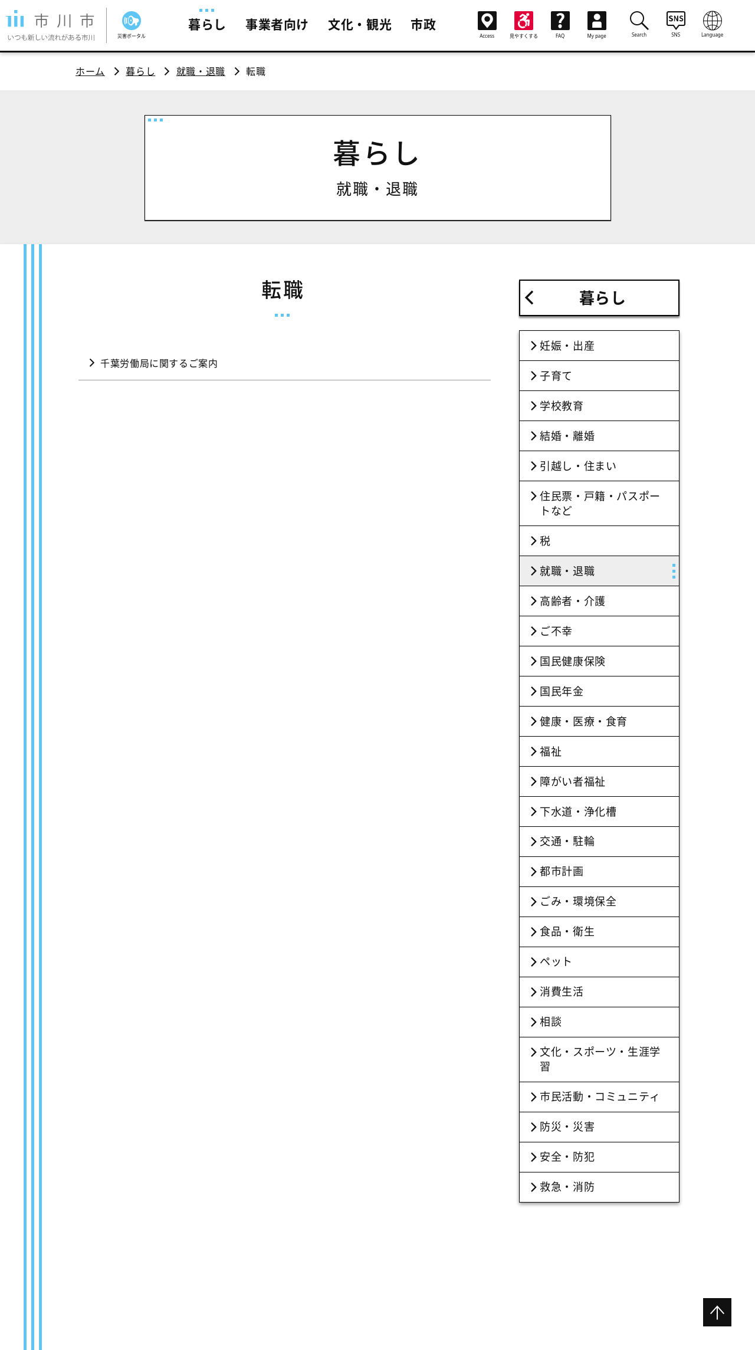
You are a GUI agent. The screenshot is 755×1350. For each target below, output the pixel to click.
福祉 (551, 751)
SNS (676, 24)
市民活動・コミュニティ (600, 1096)
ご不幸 (556, 631)
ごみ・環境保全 (578, 901)
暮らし (207, 24)
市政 (423, 24)
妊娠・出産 (567, 346)
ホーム (90, 71)
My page (597, 25)
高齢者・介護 (573, 601)
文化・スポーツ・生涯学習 (600, 1058)
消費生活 (562, 991)
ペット (556, 961)
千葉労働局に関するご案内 (159, 363)
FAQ (560, 25)
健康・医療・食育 (584, 721)
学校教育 (562, 406)
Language (712, 24)
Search (639, 24)
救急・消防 (567, 1187)
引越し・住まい (578, 466)
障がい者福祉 (573, 781)
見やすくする (523, 25)
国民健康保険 (573, 661)
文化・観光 (360, 24)
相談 (551, 1021)
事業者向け (277, 24)
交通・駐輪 (567, 841)
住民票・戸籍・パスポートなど (600, 503)
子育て (556, 376)
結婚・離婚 (567, 436)
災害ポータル (131, 25)
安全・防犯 (567, 1156)
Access (487, 25)
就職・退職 (200, 71)
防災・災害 (567, 1126)
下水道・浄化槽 (578, 811)
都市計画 (562, 871)
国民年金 (562, 691)
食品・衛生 (567, 931)
